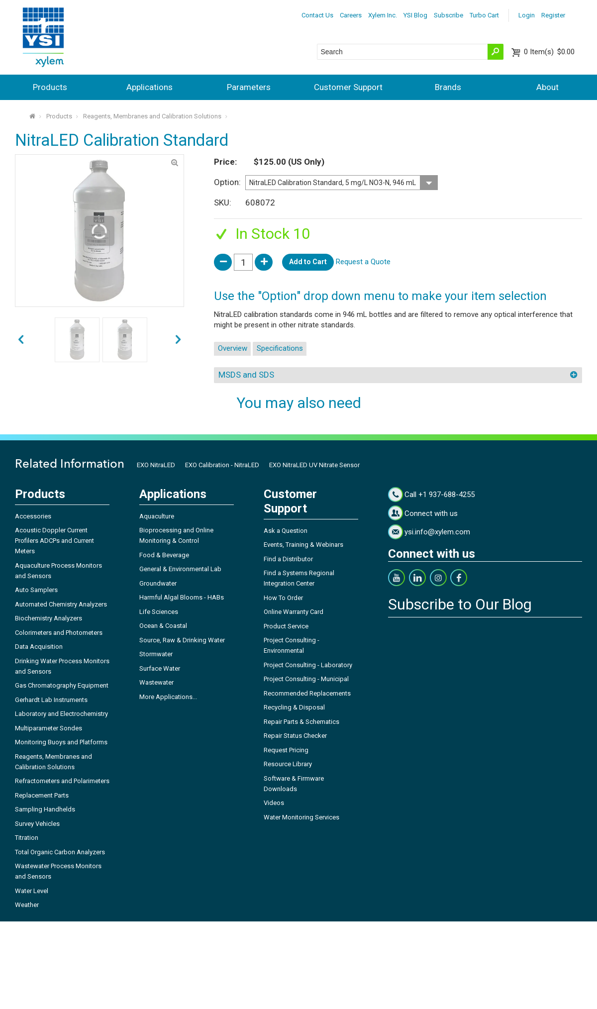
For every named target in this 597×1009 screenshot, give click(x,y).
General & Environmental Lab (180, 569)
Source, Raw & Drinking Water (182, 640)
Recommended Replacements (307, 693)
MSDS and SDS (246, 375)
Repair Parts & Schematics (301, 721)
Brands (448, 87)
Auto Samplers (36, 590)
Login (526, 15)
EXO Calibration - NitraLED (222, 465)
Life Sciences (158, 611)
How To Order (283, 598)
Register (553, 15)
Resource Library (288, 764)
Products (50, 87)
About (547, 87)
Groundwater (158, 583)
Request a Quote (363, 261)
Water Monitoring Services (301, 817)
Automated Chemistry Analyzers (61, 604)
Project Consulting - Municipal (306, 679)
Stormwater (156, 654)
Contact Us (317, 15)
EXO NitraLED (156, 465)
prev (178, 339)
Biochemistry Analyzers (48, 618)
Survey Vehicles (37, 823)
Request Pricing (286, 750)
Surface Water (159, 668)
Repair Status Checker (295, 735)
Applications (149, 87)
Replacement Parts (42, 795)
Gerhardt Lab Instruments (51, 700)
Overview (232, 348)
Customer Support (348, 87)
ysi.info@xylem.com (437, 531)
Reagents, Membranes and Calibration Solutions (152, 116)
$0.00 (549, 51)
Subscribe (448, 15)
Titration (26, 837)
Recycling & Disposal (294, 707)
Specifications (280, 348)
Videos (274, 803)
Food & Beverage (164, 555)
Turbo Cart (484, 15)
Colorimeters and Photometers (58, 632)
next (21, 339)
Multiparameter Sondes (48, 728)
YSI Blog (415, 15)
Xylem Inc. (382, 15)
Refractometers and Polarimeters (62, 781)
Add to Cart (308, 262)
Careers (351, 15)
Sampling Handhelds (45, 809)
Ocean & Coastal (163, 625)
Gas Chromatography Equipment (61, 685)
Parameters (249, 87)
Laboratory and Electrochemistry (61, 713)
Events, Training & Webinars (303, 544)
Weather (27, 904)
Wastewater (156, 682)
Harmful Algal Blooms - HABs (181, 597)
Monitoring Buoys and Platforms (61, 742)
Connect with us (431, 513)
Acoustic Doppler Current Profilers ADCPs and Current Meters (54, 540)
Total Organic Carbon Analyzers (60, 852)
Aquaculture (156, 516)
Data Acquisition (39, 646)
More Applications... (168, 697)
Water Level (31, 891)
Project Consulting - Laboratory (308, 665)
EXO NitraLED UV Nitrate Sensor (314, 465)
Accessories (33, 516)
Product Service (286, 626)
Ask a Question (285, 530)
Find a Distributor (288, 559)
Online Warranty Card (293, 611)
